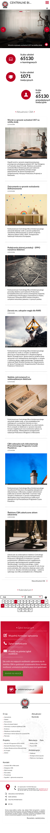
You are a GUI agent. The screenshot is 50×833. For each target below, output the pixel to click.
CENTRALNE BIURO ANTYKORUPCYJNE (17, 2)
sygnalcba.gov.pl (43, 788)
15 (2, 605)
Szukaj (46, 597)
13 (42, 601)
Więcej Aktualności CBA (38, 581)
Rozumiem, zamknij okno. (36, 818)
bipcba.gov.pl (43, 790)
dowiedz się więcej (12, 673)
